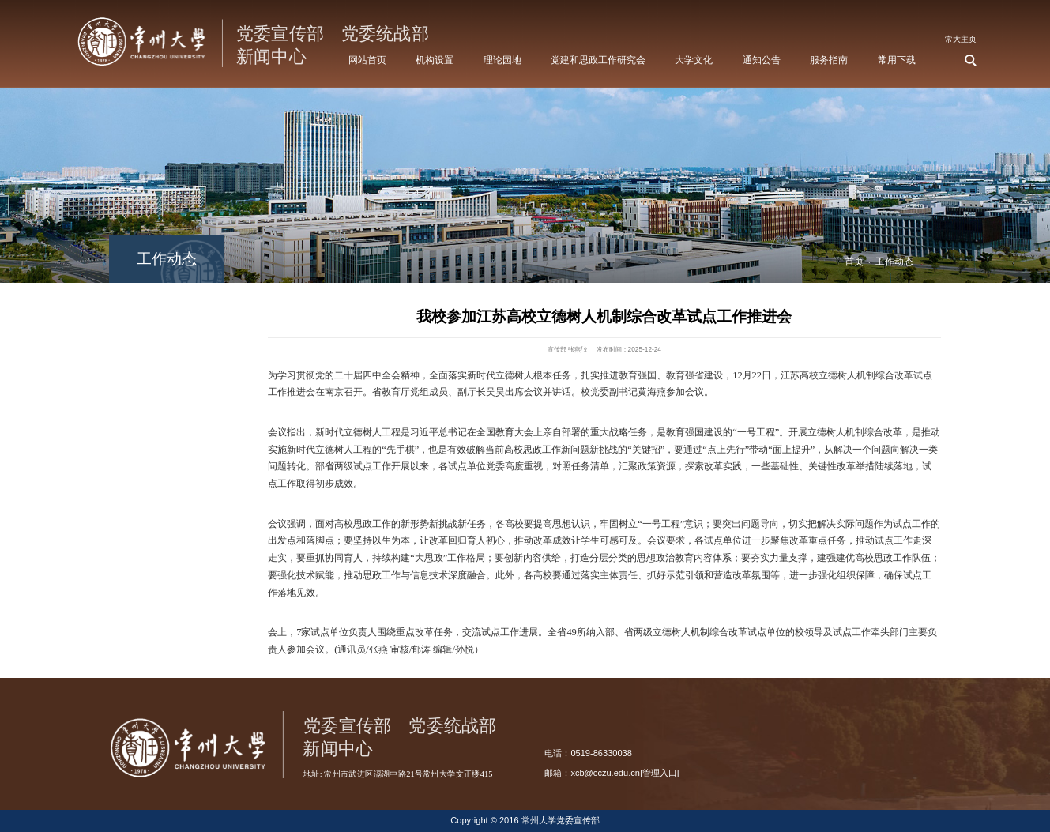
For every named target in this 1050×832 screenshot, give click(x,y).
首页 (854, 261)
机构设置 (434, 60)
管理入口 (659, 772)
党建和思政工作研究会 (598, 60)
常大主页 (961, 39)
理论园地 (502, 60)
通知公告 (762, 60)
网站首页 (367, 60)
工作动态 (894, 261)
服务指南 (829, 60)
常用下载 (897, 60)
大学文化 (694, 60)
